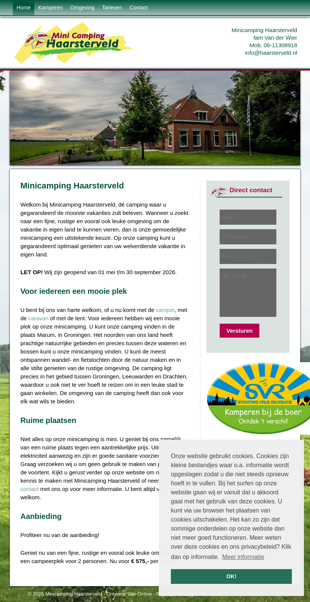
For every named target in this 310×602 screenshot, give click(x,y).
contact (29, 489)
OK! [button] (231, 576)
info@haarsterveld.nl (271, 52)
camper (165, 310)
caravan (38, 318)
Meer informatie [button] (243, 557)
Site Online (140, 594)
